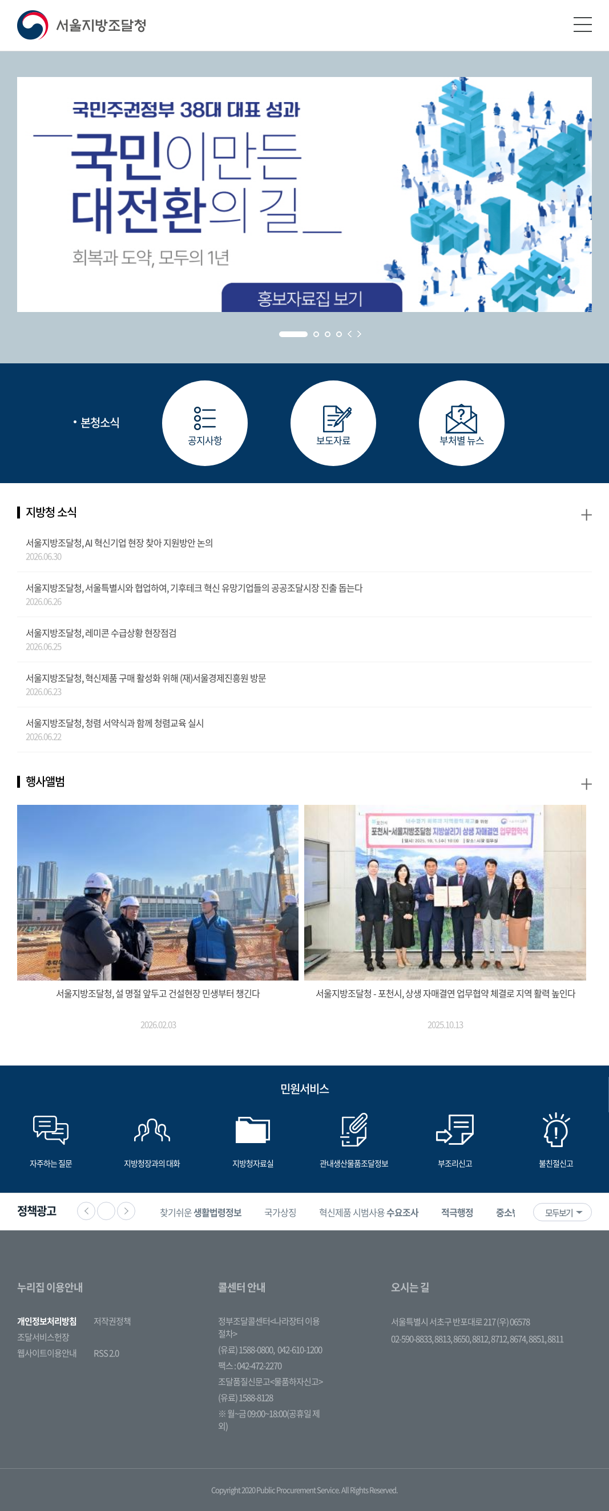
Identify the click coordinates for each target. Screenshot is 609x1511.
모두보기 (558, 1212)
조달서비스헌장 (43, 1337)
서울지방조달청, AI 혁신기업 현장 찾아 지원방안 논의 (119, 542)
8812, (481, 1338)
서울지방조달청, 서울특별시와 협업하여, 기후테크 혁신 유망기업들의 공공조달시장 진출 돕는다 (194, 587)
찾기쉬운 (200, 1212)
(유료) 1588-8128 (245, 1397)
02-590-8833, (412, 1338)
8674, (519, 1338)
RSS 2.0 (106, 1353)
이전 (86, 1211)
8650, (462, 1338)
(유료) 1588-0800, (246, 1349)
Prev (350, 334)
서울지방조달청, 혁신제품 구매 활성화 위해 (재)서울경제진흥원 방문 (146, 677)
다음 (126, 1211)
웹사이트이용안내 (46, 1353)
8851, (538, 1338)
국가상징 (280, 1212)
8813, (443, 1338)
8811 (555, 1338)
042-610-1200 (299, 1349)
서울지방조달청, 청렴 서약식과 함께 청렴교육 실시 (115, 723)
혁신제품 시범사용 (368, 1212)
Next (359, 334)
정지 (106, 1211)
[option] (200, 1211)
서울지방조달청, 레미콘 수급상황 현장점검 (101, 632)
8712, (500, 1338)
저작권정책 (112, 1321)
